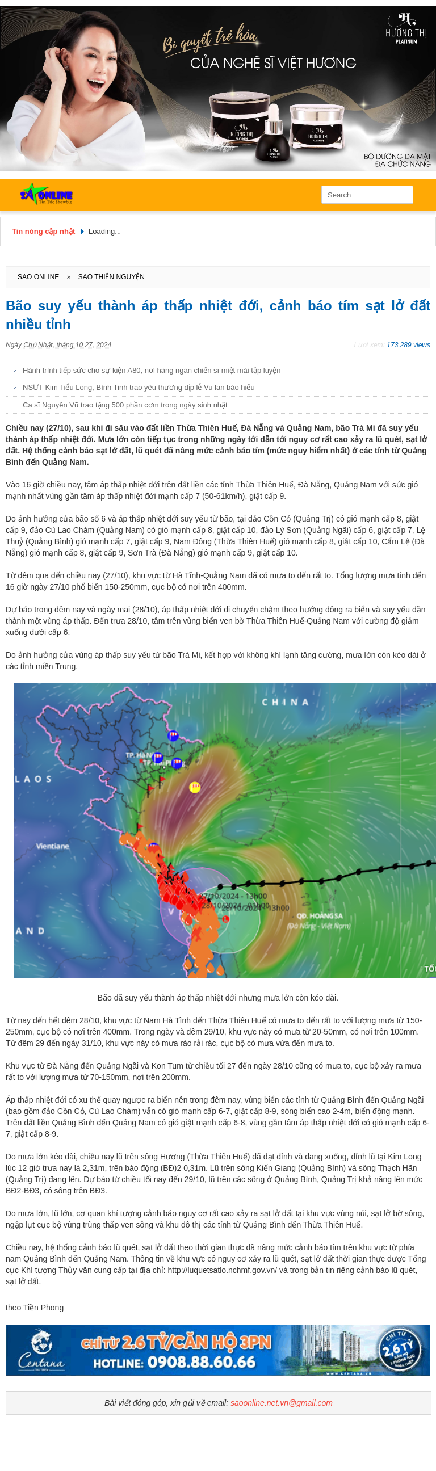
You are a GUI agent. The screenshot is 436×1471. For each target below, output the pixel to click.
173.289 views (408, 345)
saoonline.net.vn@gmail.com (281, 1402)
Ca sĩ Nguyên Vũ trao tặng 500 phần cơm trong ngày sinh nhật (125, 405)
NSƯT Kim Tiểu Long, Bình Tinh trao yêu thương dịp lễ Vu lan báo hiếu (139, 387)
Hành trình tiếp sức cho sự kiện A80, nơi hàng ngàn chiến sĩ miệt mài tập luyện (152, 370)
